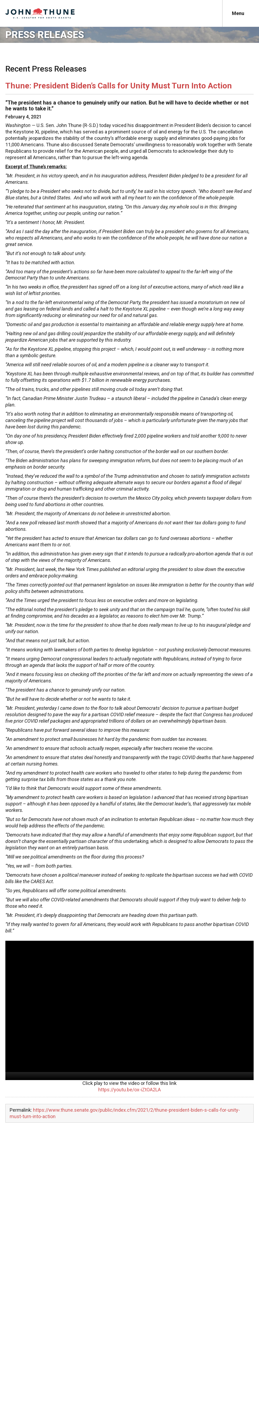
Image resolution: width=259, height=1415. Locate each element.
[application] (129, 1010)
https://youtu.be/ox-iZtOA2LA (129, 1089)
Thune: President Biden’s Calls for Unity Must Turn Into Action (118, 85)
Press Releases (44, 34)
